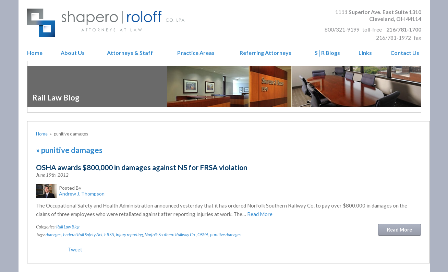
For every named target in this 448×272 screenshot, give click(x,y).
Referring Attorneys (265, 53)
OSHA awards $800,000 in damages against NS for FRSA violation (141, 167)
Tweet (75, 249)
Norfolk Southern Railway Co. (170, 234)
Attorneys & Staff (130, 53)
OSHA (202, 234)
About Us (73, 53)
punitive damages (225, 234)
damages (53, 234)
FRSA (109, 234)
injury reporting (129, 234)
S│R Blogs (327, 53)
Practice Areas (196, 53)
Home (35, 53)
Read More (260, 214)
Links (365, 53)
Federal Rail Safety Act (82, 234)
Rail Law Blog (68, 226)
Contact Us (404, 53)
